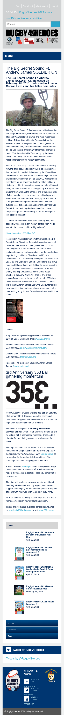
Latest (10, 525)
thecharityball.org (28, 357)
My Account (42, 6)
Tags (10, 636)
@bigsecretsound (21, 366)
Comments (12, 630)
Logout (54, 6)
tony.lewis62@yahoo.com (20, 510)
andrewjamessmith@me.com (33, 348)
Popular (11, 623)
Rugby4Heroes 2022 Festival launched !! (40, 603)
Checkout (28, 6)
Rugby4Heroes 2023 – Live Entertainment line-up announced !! (39, 549)
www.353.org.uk (42, 339)
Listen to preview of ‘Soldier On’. (20, 233)
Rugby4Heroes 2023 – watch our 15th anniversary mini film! (40, 534)
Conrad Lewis (47, 454)
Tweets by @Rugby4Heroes (23, 658)
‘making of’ (26, 466)
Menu (9, 55)
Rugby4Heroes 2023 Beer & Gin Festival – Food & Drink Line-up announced (39, 569)
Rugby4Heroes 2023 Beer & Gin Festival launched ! (39, 587)
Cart (18, 6)
